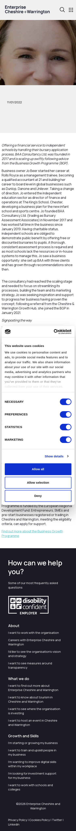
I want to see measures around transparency (30, 665)
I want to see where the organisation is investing (34, 711)
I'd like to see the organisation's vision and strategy (34, 653)
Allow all (38, 469)
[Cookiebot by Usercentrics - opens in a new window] (54, 331)
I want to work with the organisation (33, 633)
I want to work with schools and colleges (30, 787)
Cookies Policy (39, 820)
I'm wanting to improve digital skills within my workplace (32, 764)
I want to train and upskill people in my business (32, 752)
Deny (38, 495)
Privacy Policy (17, 820)
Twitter (57, 820)
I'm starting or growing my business (33, 743)
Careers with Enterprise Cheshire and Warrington (34, 642)
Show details (54, 456)
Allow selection (38, 482)
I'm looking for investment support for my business (32, 775)
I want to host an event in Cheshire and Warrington (32, 722)
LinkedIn (13, 824)
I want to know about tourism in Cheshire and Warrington (30, 699)
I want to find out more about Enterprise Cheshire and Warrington (33, 688)
